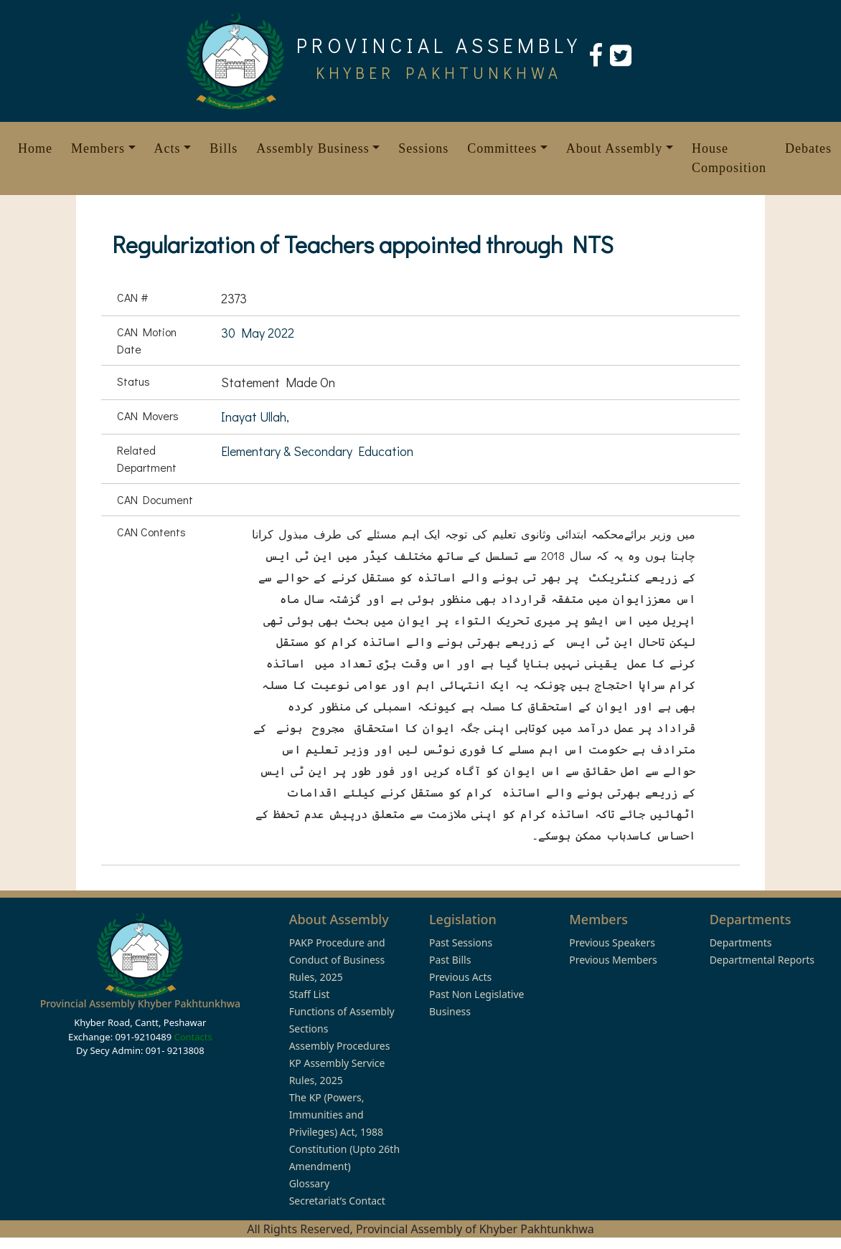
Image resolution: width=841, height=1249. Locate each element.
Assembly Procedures (339, 1046)
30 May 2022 (257, 332)
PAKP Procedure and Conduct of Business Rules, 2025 (337, 960)
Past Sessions (460, 942)
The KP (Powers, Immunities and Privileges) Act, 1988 (336, 1115)
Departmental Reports (762, 960)
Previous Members (613, 960)
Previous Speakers (612, 942)
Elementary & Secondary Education (317, 451)
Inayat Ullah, (255, 416)
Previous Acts (460, 977)
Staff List (309, 994)
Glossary (309, 1183)
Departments (741, 942)
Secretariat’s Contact (337, 1200)
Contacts (193, 1036)
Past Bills (450, 960)
